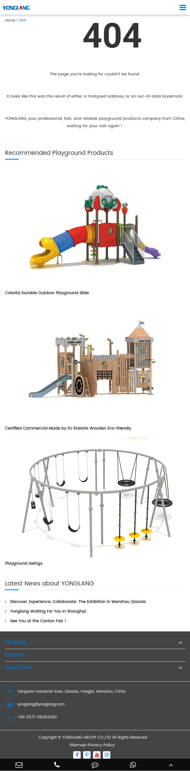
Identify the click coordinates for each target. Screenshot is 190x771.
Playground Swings (23, 563)
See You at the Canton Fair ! (35, 621)
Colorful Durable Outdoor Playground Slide (47, 293)
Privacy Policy (101, 745)
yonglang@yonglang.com (35, 704)
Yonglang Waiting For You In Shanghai (45, 611)
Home (10, 20)
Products (16, 642)
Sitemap (78, 745)
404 (22, 20)
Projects (14, 655)
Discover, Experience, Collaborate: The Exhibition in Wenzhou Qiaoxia (75, 602)
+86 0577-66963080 (31, 717)
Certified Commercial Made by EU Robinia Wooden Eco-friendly (68, 428)
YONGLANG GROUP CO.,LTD (86, 737)
